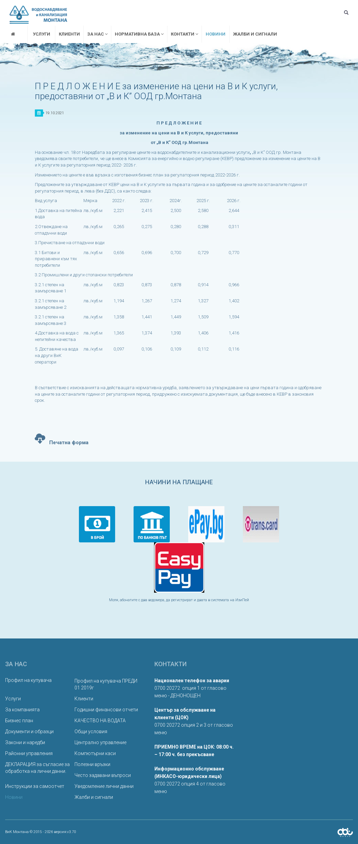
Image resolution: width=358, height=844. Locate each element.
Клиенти (69, 34)
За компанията (22, 709)
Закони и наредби (25, 742)
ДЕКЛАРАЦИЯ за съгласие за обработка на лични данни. (37, 768)
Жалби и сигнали (255, 34)
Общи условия (90, 731)
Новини (215, 34)
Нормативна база (139, 34)
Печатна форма (61, 437)
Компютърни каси (95, 753)
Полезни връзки (92, 764)
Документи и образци (29, 731)
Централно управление (100, 742)
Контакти (184, 34)
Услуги (41, 34)
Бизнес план (19, 720)
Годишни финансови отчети (106, 709)
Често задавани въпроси (102, 775)
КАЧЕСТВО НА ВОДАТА (100, 720)
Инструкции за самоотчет (34, 786)
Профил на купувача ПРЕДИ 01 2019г (105, 684)
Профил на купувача (28, 680)
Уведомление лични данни (104, 786)
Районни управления (29, 753)
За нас (97, 34)
